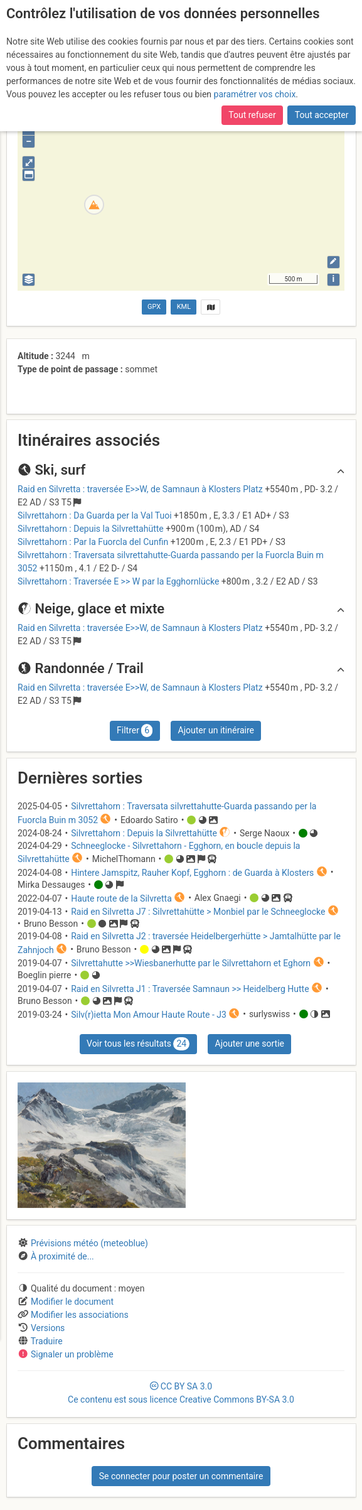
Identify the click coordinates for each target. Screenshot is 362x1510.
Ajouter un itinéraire (216, 730)
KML (184, 307)
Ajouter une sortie (249, 1043)
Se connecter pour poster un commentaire (181, 1476)
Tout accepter (322, 115)
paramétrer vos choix (255, 94)
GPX (154, 307)
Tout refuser (251, 115)
